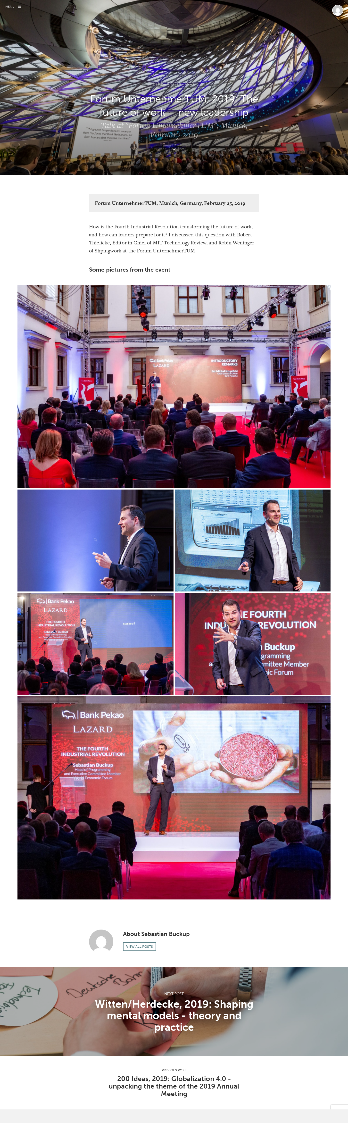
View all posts (139, 946)
